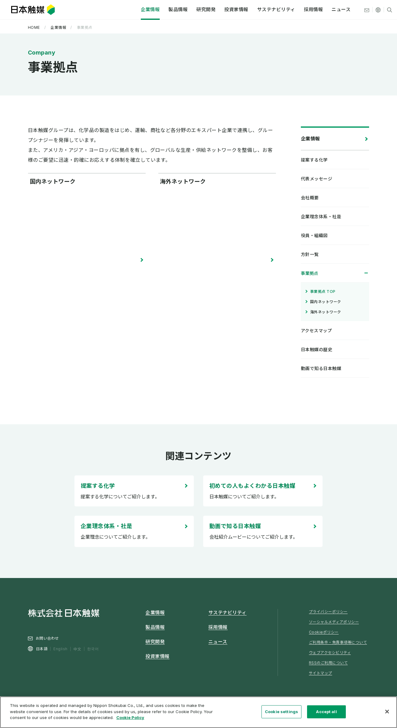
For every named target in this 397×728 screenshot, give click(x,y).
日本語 (41, 648)
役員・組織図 (314, 235)
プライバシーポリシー (328, 611)
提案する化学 (98, 486)
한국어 (93, 648)
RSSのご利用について (328, 662)
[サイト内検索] (379, 11)
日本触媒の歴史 (316, 349)
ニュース (330, 11)
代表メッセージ (316, 178)
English (60, 648)
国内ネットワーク (53, 259)
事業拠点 (309, 273)
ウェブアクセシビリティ (330, 652)
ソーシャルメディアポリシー (334, 622)
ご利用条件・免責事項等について (338, 642)
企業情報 (139, 11)
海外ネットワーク (183, 259)
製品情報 (167, 11)
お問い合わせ (47, 638)
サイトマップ (320, 673)
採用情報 (302, 11)
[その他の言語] (367, 11)
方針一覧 (310, 254)
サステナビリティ (265, 11)
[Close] (387, 713)
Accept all (326, 713)
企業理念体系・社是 (106, 526)
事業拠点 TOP (323, 291)
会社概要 (310, 197)
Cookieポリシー (324, 632)
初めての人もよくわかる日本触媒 (252, 486)
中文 (77, 648)
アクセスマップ (316, 330)
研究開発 (195, 11)
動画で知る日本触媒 (235, 526)
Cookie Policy (130, 719)
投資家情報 (226, 11)
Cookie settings (281, 713)
